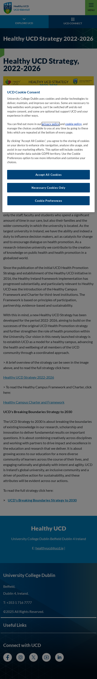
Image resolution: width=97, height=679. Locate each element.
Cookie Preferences (48, 200)
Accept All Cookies (48, 174)
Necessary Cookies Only (48, 187)
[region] (48, 148)
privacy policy (50, 124)
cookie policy (73, 124)
